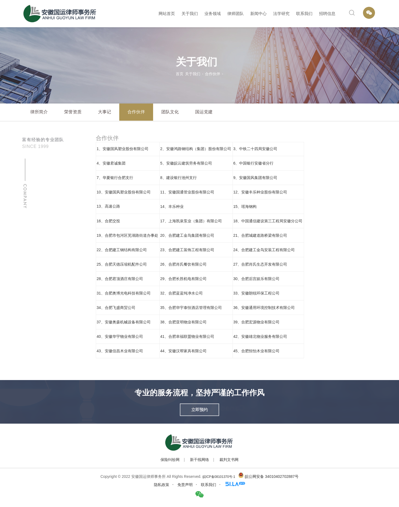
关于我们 (189, 13)
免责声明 (185, 484)
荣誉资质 (73, 112)
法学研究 (281, 13)
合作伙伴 (212, 74)
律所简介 (39, 112)
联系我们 (304, 13)
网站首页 (167, 13)
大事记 (104, 112)
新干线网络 (199, 459)
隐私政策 (161, 484)
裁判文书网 (229, 459)
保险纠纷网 (170, 459)
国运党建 (204, 112)
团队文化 (170, 112)
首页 (179, 74)
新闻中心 (258, 13)
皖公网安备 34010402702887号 (272, 476)
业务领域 (212, 13)
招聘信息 (327, 13)
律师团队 (235, 13)
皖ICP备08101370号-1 (219, 477)
